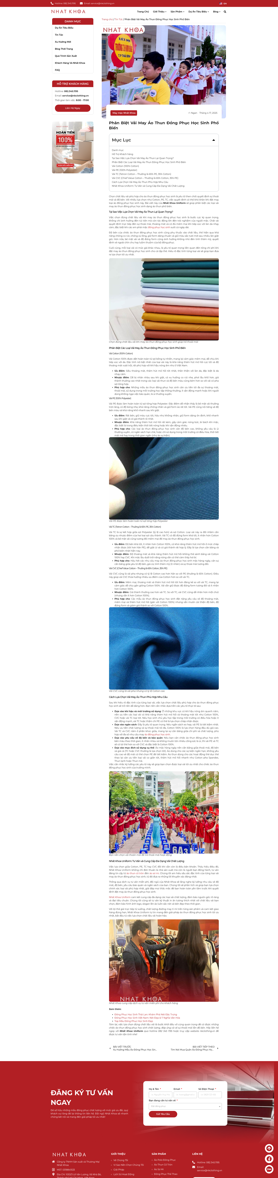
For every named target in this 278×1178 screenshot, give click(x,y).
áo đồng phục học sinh (157, 734)
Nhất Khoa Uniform (120, 897)
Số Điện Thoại (206, 1089)
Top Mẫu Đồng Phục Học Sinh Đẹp (134, 1021)
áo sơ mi (154, 873)
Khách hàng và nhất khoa (70, 63)
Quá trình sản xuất (66, 56)
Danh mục (118, 150)
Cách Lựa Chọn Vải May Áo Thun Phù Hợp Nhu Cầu (140, 182)
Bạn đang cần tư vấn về (162, 1100)
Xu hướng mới (63, 42)
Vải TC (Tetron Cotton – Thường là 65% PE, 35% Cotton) (141, 174)
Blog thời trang (64, 49)
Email (177, 1089)
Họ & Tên (154, 1089)
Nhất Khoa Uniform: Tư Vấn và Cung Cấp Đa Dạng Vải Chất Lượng (148, 186)
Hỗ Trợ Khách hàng (122, 154)
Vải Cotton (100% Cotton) (125, 166)
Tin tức (59, 35)
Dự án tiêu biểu (64, 27)
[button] (225, 11)
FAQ (57, 70)
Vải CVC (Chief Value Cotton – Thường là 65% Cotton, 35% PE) (145, 178)
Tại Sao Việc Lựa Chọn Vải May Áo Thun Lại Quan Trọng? (143, 158)
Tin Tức (119, 19)
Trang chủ (107, 19)
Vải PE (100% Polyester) (124, 170)
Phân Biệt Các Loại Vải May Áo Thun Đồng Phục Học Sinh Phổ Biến (149, 162)
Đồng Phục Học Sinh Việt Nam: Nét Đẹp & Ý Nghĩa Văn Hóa (147, 1018)
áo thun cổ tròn (135, 873)
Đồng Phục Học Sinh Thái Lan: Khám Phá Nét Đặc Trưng (146, 1014)
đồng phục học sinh (159, 227)
